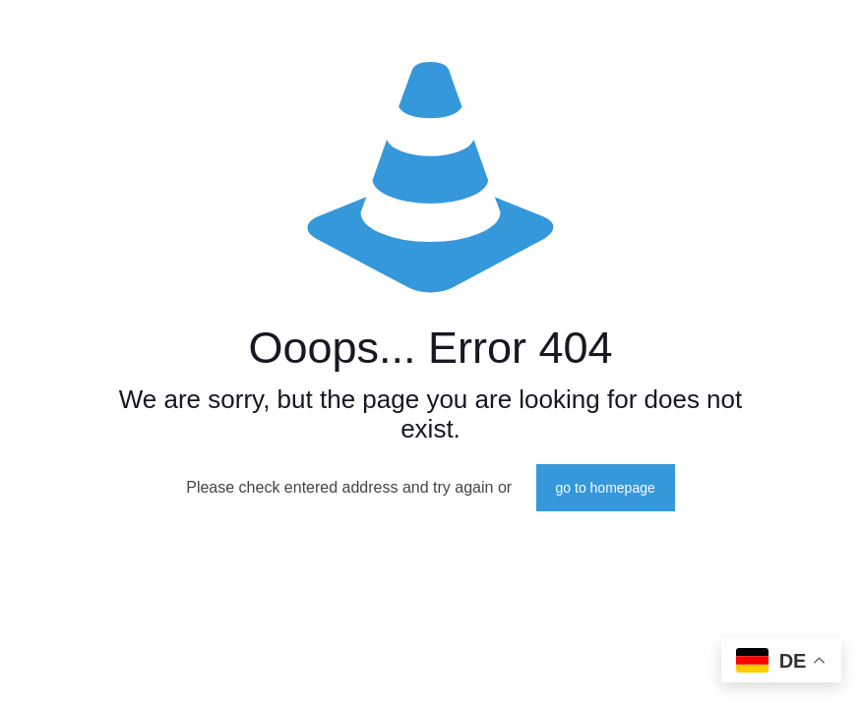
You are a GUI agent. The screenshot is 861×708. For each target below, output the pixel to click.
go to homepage (605, 488)
